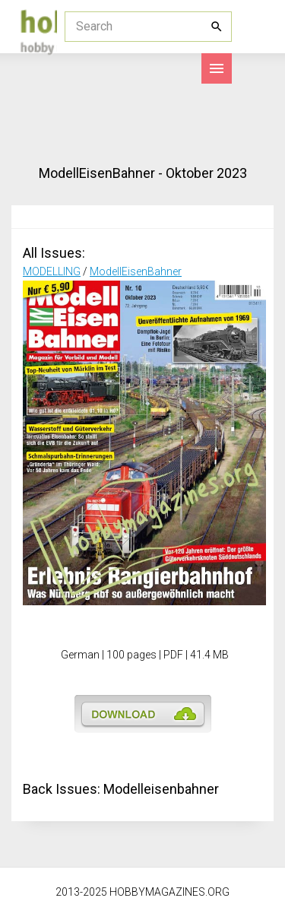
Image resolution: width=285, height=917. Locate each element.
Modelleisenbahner (161, 789)
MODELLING (52, 271)
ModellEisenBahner (136, 271)
